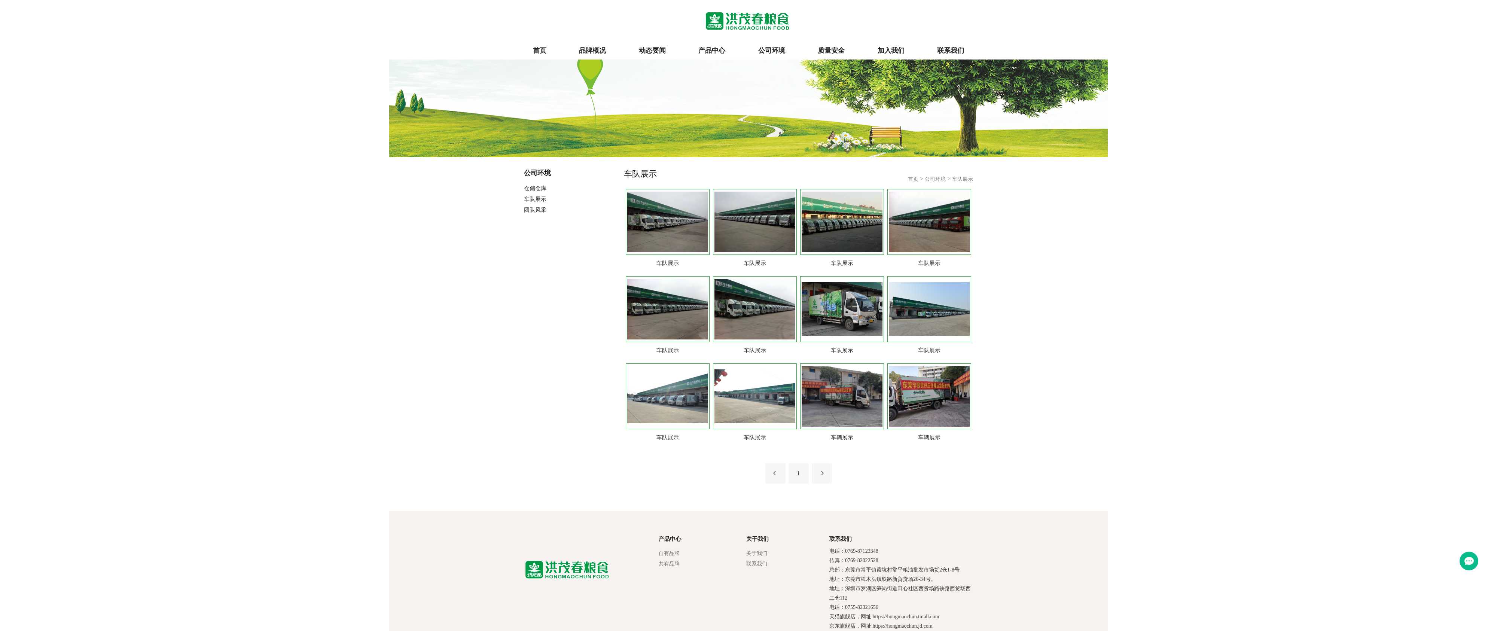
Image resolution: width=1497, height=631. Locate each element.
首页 (539, 50)
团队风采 (535, 210)
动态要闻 (652, 50)
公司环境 (771, 50)
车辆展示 (842, 438)
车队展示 (535, 199)
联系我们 (950, 50)
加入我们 (891, 50)
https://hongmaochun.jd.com (903, 626)
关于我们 (756, 553)
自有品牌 (669, 553)
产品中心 (711, 50)
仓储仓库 (535, 188)
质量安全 (831, 50)
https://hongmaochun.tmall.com (906, 616)
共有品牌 (669, 564)
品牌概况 (592, 50)
